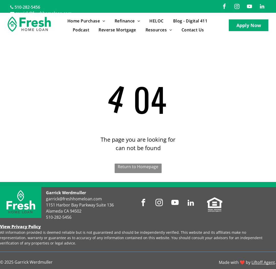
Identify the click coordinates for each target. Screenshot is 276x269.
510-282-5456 (27, 7)
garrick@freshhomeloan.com (74, 199)
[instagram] (237, 7)
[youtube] (249, 7)
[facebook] (224, 7)
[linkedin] (262, 7)
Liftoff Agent (263, 262)
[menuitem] (87, 21)
